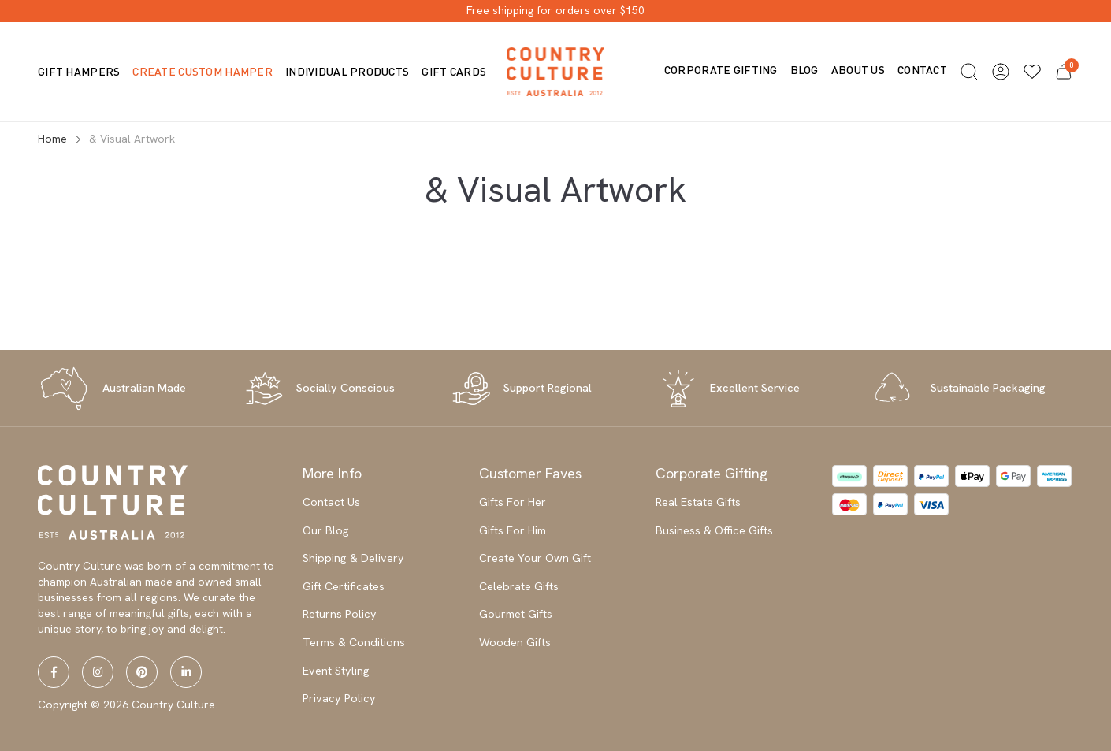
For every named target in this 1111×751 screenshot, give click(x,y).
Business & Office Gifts (714, 530)
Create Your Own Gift (535, 558)
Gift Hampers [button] (79, 71)
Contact (922, 69)
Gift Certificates (344, 586)
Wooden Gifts (515, 642)
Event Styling (336, 671)
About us (858, 69)
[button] (969, 71)
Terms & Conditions (354, 642)
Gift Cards (454, 71)
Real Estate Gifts (698, 502)
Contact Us (331, 502)
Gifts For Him (512, 530)
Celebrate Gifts (519, 586)
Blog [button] (804, 69)
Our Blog (326, 530)
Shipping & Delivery (353, 558)
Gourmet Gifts (515, 614)
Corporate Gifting (721, 69)
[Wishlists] (1032, 71)
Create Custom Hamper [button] (202, 71)
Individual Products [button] (347, 71)
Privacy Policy (339, 698)
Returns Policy (340, 614)
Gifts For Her (512, 502)
